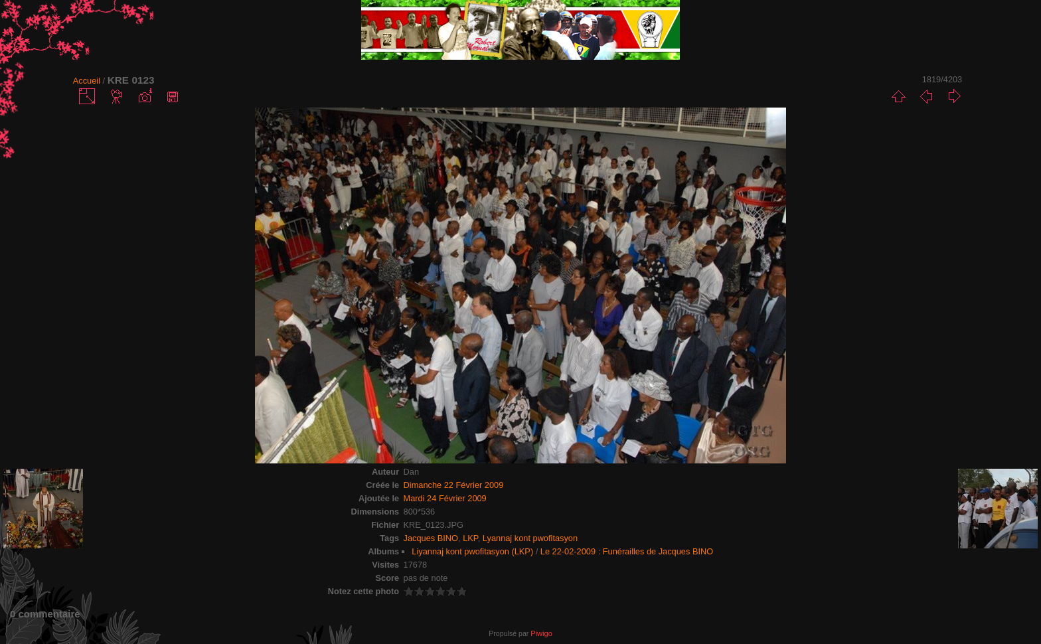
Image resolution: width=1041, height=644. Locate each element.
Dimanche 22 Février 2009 (454, 485)
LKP (470, 538)
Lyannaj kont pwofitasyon (530, 538)
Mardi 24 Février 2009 (445, 498)
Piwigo (541, 633)
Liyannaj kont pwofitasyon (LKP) (472, 551)
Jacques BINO (431, 538)
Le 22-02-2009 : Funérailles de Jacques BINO (626, 551)
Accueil (86, 81)
